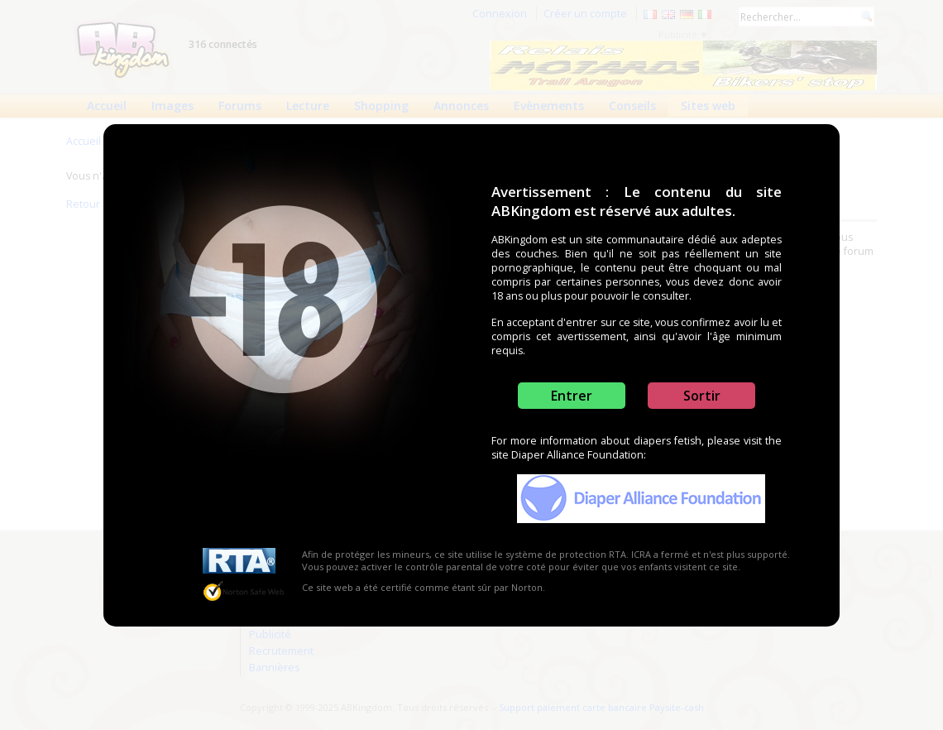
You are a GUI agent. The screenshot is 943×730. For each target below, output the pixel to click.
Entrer (571, 396)
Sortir (701, 396)
